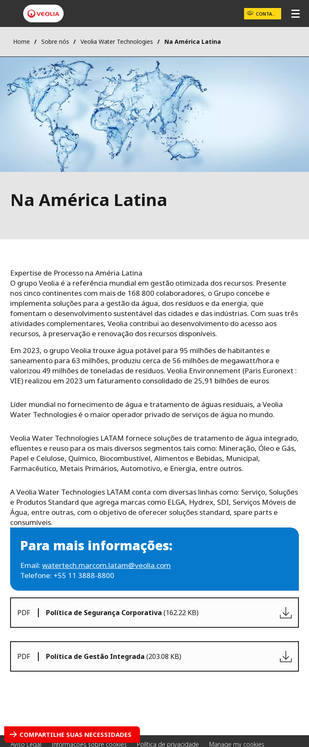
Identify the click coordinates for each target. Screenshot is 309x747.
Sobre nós (55, 41)
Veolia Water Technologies (117, 41)
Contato (267, 14)
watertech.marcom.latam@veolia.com (106, 565)
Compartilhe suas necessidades (75, 734)
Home (21, 41)
